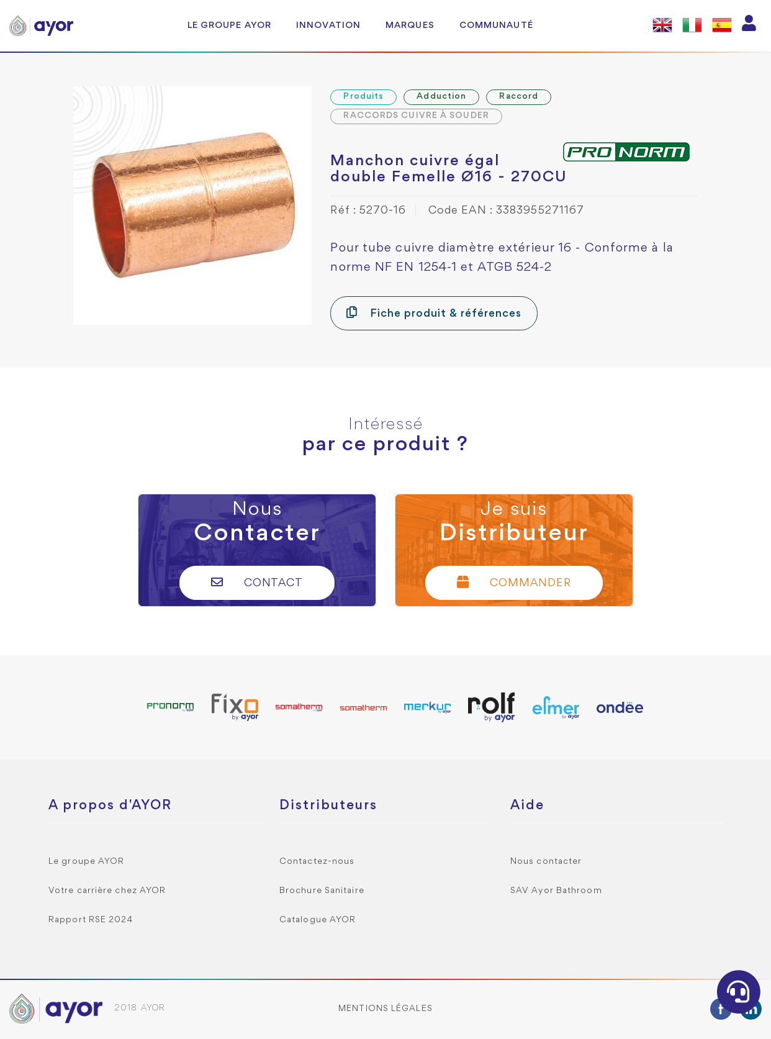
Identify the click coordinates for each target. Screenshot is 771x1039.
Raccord (518, 97)
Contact (257, 582)
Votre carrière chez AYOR (107, 891)
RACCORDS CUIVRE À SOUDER (416, 116)
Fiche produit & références (433, 312)
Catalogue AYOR (317, 920)
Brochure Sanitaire (321, 891)
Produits (363, 97)
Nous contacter (546, 862)
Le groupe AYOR (229, 25)
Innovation (328, 25)
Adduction (441, 97)
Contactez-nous (316, 862)
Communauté (496, 25)
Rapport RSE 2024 (90, 920)
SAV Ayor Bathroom (556, 891)
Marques (410, 25)
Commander (514, 582)
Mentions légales (385, 1009)
